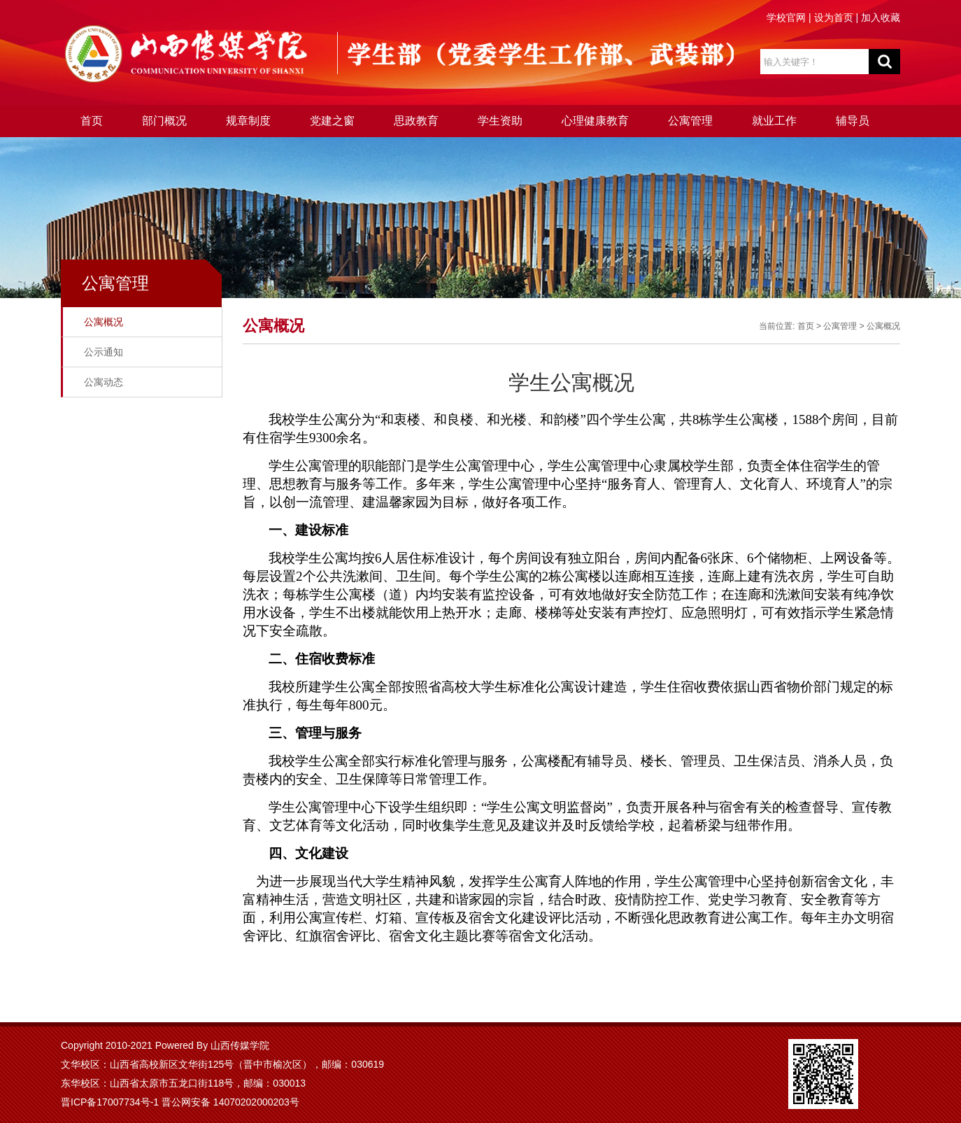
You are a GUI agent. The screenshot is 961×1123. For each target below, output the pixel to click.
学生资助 (500, 121)
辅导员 (852, 121)
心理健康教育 (595, 121)
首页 (91, 121)
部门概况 (164, 121)
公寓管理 (690, 121)
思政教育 (416, 121)
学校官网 (786, 17)
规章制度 (248, 121)
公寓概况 (103, 321)
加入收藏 (880, 17)
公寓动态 (103, 382)
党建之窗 (332, 121)
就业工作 (774, 121)
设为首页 (833, 17)
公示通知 (103, 352)
